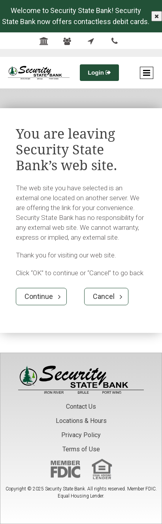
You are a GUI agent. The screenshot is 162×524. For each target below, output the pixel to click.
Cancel (104, 296)
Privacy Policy (81, 435)
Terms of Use (81, 449)
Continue (38, 296)
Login (99, 72)
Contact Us (81, 406)
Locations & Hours (81, 420)
